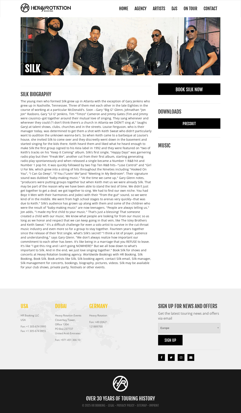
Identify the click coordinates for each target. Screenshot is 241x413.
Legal (111, 405)
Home (123, 8)
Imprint (154, 405)
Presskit (189, 123)
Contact (210, 8)
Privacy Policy (126, 405)
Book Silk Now (189, 89)
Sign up (170, 340)
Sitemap (142, 405)
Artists (159, 8)
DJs (174, 8)
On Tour (190, 8)
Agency (140, 8)
